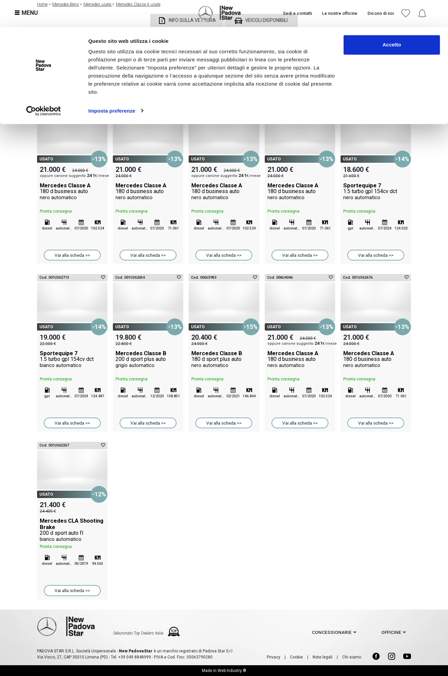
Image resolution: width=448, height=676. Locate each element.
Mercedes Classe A (72, 191)
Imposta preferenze (111, 83)
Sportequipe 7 (375, 191)
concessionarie (332, 632)
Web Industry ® (232, 670)
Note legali (322, 657)
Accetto (391, 18)
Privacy (273, 657)
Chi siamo (351, 657)
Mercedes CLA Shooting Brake (72, 530)
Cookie (296, 657)
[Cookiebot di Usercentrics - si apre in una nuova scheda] (43, 84)
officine (391, 632)
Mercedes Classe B (148, 359)
